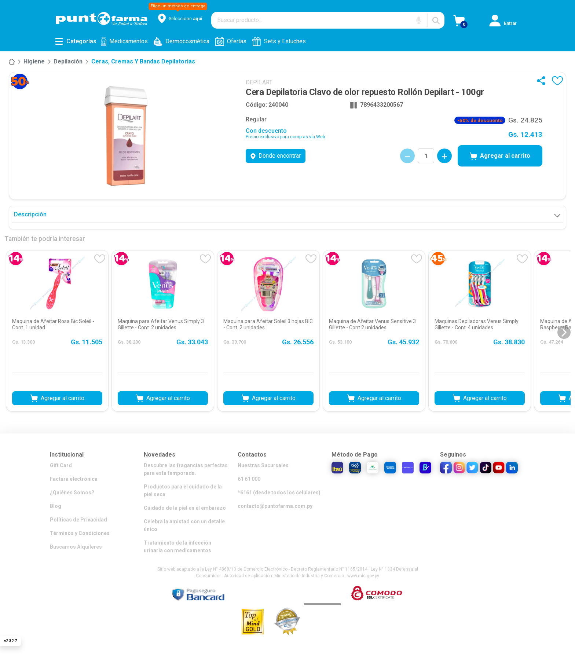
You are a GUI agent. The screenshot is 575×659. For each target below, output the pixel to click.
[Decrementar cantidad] (407, 156)
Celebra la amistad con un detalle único (184, 525)
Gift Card (61, 465)
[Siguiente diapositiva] (564, 332)
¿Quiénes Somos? (72, 492)
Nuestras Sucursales (263, 465)
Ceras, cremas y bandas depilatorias (143, 61)
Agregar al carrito (500, 156)
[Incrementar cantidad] (444, 156)
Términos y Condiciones (80, 533)
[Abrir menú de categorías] (75, 41)
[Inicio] (12, 62)
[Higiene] (34, 61)
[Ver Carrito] (471, 23)
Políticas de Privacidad (78, 520)
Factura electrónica (74, 479)
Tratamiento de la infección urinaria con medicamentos (177, 546)
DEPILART (259, 82)
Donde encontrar (275, 155)
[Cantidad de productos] (426, 156)
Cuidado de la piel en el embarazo (185, 508)
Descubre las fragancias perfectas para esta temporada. (186, 469)
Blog (55, 506)
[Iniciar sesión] (507, 23)
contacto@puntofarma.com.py (275, 506)
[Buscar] (436, 20)
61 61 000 (249, 479)
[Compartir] (542, 80)
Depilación (68, 61)
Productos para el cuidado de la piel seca (183, 490)
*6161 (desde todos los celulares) (279, 492)
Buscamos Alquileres (76, 547)
